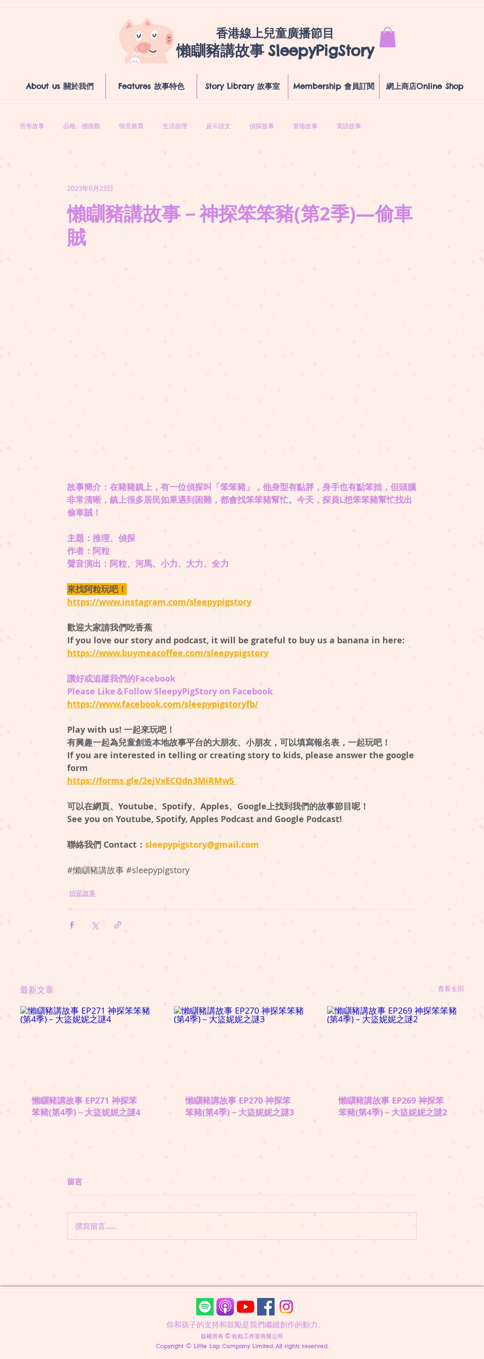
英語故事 (349, 126)
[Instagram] (286, 1306)
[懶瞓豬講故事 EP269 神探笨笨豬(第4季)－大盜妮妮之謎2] (395, 1044)
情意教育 (131, 126)
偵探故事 (262, 126)
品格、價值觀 (81, 126)
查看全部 (451, 988)
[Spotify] (205, 1306)
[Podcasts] (225, 1306)
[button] (387, 37)
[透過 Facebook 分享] (71, 925)
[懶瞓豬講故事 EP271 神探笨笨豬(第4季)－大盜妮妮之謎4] (88, 1044)
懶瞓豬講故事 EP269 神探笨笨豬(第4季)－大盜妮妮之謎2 (392, 1106)
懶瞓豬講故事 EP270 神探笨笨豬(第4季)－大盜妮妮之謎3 (239, 1106)
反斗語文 (218, 126)
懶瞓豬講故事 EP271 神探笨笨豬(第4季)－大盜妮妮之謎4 (86, 1106)
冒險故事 (305, 126)
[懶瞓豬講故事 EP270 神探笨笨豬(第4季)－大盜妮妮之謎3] (242, 1044)
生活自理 (175, 126)
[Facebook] (266, 1306)
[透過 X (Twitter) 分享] (94, 925)
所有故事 (32, 126)
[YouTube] (245, 1306)
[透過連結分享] (117, 925)
